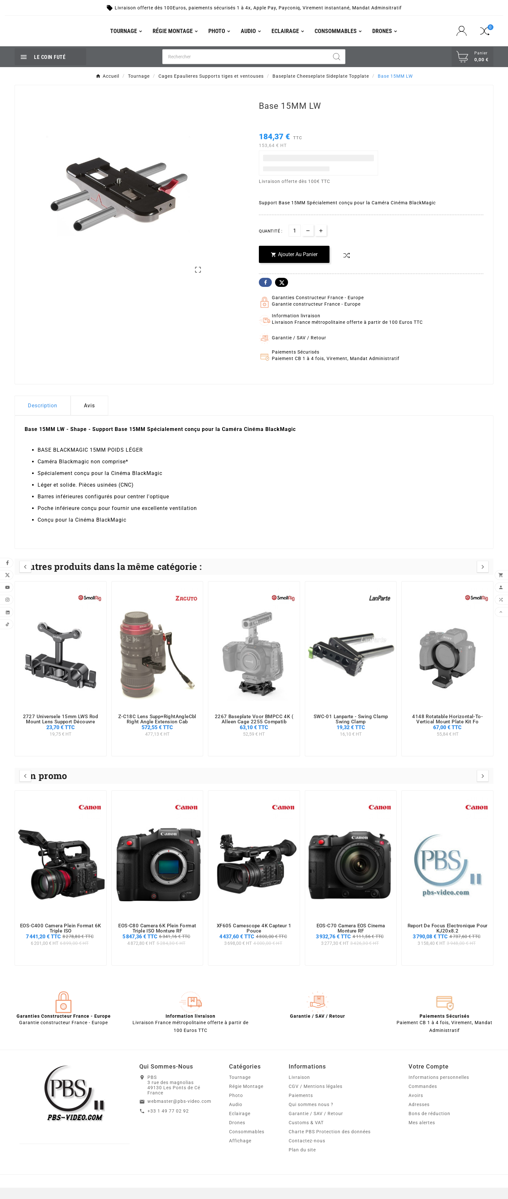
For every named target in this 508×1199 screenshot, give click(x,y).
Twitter (281, 293)
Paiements (301, 1106)
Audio (235, 1115)
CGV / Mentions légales (315, 1097)
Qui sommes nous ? (311, 1115)
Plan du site (302, 1161)
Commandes (423, 1097)
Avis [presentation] (89, 417)
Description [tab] (42, 417)
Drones (237, 1134)
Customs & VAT (306, 1134)
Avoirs (416, 1106)
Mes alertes (422, 1134)
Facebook (265, 293)
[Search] (336, 68)
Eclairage (239, 1124)
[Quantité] (295, 242)
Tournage (240, 1088)
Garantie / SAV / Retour (316, 1124)
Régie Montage (246, 1097)
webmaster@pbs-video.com (179, 1112)
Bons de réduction (429, 1124)
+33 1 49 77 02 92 (168, 1122)
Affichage (240, 1152)
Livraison (299, 1088)
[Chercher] (246, 68)
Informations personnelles (439, 1088)
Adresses (419, 1115)
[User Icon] (463, 37)
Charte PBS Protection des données (330, 1143)
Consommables (246, 1143)
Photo (236, 1106)
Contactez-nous (307, 1152)
